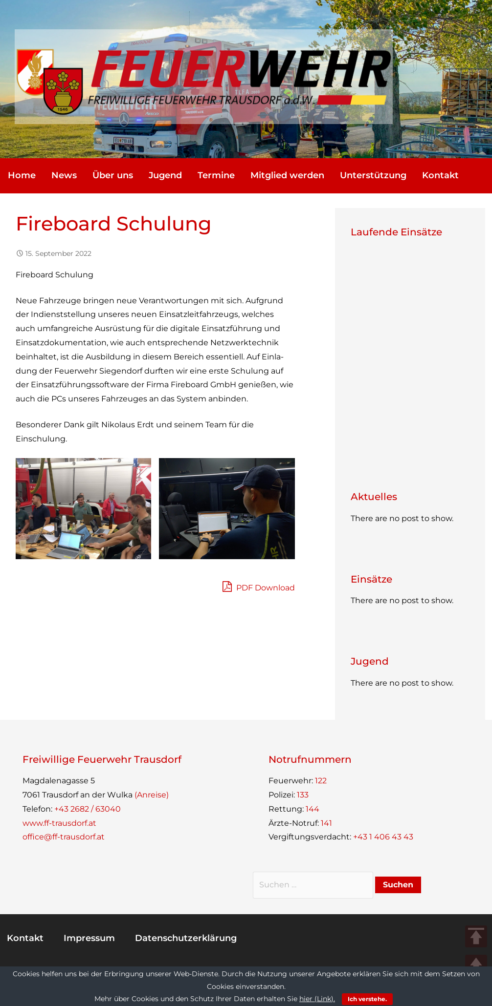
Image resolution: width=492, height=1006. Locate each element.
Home (22, 175)
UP (476, 966)
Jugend (165, 175)
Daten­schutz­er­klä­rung (186, 938)
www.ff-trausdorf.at (59, 823)
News (64, 175)
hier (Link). (317, 998)
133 (303, 794)
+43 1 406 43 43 (383, 836)
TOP (476, 936)
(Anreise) (151, 794)
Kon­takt (440, 175)
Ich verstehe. (367, 999)
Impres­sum (89, 938)
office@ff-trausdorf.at (63, 836)
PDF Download (259, 586)
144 (312, 809)
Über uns (112, 175)
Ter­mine (216, 175)
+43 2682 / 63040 (87, 809)
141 (326, 823)
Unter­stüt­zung (373, 175)
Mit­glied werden (287, 175)
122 (321, 780)
